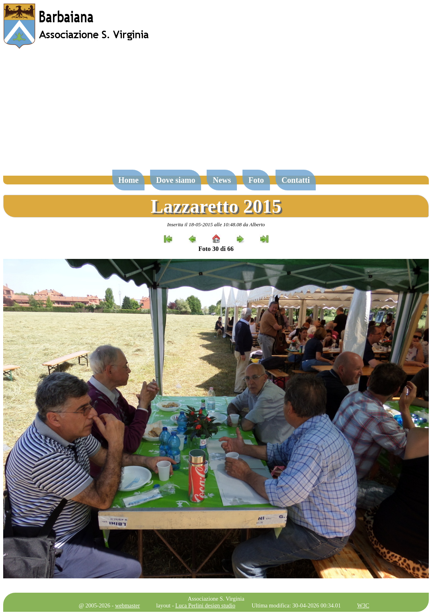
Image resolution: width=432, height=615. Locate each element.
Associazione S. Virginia (216, 598)
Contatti (295, 180)
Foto (256, 180)
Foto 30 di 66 (215, 248)
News (222, 180)
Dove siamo (175, 180)
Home (128, 180)
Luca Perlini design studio (205, 605)
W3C (363, 605)
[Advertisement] (216, 113)
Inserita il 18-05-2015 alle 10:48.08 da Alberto (216, 224)
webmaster (127, 605)
